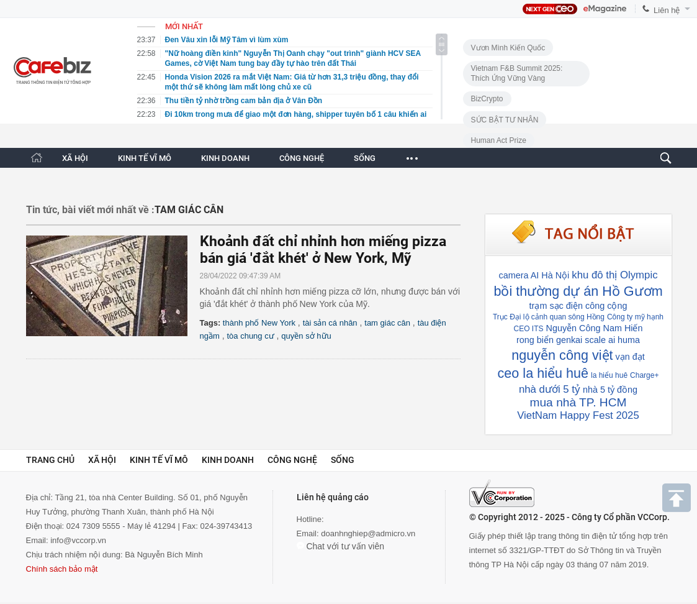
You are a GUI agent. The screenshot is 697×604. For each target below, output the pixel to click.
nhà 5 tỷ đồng (610, 390)
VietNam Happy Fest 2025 (578, 415)
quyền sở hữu (306, 336)
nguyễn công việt (562, 355)
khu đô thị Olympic (614, 275)
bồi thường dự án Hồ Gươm (577, 291)
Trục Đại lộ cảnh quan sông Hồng (549, 317)
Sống (342, 460)
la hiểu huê (609, 375)
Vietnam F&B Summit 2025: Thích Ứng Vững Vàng (517, 73)
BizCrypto (487, 98)
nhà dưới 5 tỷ (549, 389)
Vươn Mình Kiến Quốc (508, 47)
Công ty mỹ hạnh (635, 317)
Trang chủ (50, 460)
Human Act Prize (498, 140)
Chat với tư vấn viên (341, 546)
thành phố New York (259, 322)
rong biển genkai (549, 340)
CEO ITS (529, 328)
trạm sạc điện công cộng (578, 306)
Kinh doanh (228, 460)
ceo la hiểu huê (543, 373)
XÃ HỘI (75, 158)
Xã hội (102, 460)
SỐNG (364, 158)
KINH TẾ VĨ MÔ (144, 158)
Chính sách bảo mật (62, 569)
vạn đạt (630, 357)
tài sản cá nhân (330, 322)
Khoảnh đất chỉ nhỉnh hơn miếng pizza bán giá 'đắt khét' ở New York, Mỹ (323, 250)
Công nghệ (292, 460)
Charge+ (644, 375)
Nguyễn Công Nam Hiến (594, 328)
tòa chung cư (250, 336)
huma (629, 340)
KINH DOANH (225, 158)
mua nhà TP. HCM (577, 402)
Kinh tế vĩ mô (159, 460)
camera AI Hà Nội (533, 275)
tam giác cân (387, 322)
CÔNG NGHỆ (301, 158)
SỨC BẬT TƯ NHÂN (505, 120)
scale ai (600, 340)
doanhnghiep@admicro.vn (368, 533)
